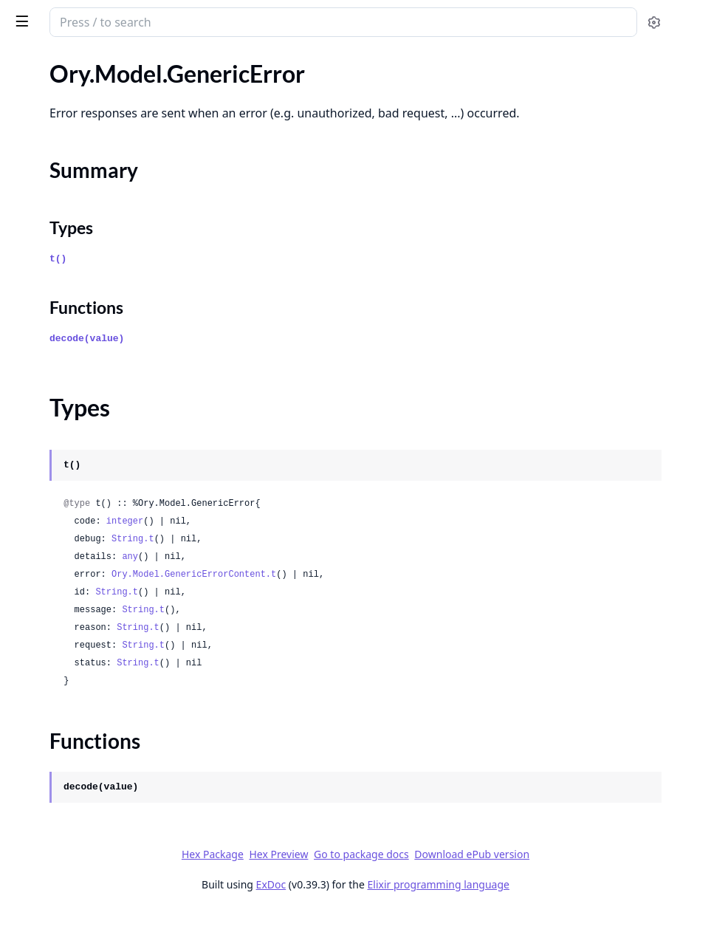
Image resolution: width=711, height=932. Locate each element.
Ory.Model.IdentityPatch (73, 640)
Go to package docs (472, 874)
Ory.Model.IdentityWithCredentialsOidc (104, 740)
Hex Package (323, 874)
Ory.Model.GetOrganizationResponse (104, 341)
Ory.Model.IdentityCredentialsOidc (100, 580)
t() (274, 278)
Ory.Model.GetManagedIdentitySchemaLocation (104, 261)
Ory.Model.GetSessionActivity (87, 421)
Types (40, 157)
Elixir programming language (549, 904)
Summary (50, 139)
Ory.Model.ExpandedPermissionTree (103, 73)
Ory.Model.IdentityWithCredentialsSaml (104, 839)
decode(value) (303, 358)
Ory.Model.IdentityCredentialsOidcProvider (104, 600)
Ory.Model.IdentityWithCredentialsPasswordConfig (104, 819)
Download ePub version (582, 874)
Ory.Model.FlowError (64, 93)
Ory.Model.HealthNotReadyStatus (98, 460)
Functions (51, 175)
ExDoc (382, 904)
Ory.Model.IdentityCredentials (88, 520)
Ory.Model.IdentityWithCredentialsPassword (104, 799)
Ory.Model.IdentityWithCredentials (101, 720)
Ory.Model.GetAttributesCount (91, 241)
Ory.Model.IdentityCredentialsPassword (104, 620)
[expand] (206, 76)
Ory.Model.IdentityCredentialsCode (102, 540)
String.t (349, 559)
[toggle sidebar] (201, 20)
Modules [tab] (88, 60)
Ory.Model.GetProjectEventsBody (97, 381)
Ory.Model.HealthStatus (72, 480)
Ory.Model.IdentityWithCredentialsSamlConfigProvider (104, 879)
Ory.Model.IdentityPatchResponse (98, 660)
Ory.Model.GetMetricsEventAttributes (104, 301)
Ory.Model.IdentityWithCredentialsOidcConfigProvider (104, 779)
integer (341, 541)
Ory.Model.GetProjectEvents (84, 361)
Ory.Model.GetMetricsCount (84, 281)
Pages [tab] (26, 60)
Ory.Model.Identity (59, 500)
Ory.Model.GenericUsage (74, 221)
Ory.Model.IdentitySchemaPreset (95, 700)
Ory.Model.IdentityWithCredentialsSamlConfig (104, 859)
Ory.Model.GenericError (72, 113)
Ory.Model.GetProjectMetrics (86, 401)
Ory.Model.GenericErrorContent (93, 201)
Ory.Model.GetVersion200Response (102, 441)
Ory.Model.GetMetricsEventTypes (97, 321)
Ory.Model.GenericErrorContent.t (410, 594)
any (346, 577)
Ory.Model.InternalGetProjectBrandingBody (104, 899)
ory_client (42, 15)
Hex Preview (389, 874)
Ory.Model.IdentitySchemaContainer (104, 680)
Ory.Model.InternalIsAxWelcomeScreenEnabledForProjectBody (104, 919)
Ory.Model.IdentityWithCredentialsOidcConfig (104, 760)
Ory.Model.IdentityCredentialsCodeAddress (104, 560)
